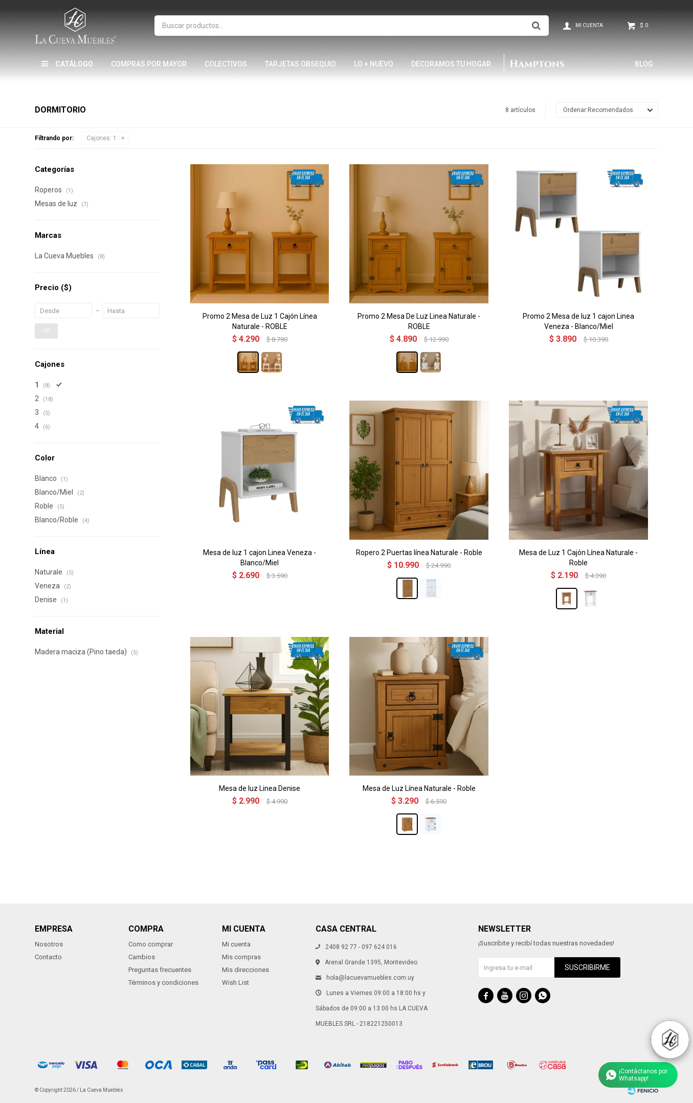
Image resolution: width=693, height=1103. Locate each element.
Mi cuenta (236, 944)
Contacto (48, 957)
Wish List (235, 982)
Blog (644, 64)
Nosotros (49, 944)
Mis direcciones (245, 970)
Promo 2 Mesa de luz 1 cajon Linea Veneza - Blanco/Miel (578, 321)
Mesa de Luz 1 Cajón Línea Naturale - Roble (578, 557)
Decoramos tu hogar (451, 64)
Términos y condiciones (163, 982)
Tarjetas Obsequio (300, 64)
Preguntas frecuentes (159, 970)
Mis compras (241, 957)
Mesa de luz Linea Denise (259, 788)
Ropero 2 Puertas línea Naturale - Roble (419, 552)
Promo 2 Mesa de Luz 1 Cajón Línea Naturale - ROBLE (260, 321)
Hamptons (537, 64)
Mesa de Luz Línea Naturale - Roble (419, 788)
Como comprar (150, 944)
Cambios (141, 957)
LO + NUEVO (373, 64)
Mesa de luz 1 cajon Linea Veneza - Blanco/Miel (259, 557)
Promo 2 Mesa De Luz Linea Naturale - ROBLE (418, 321)
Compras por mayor (149, 64)
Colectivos (226, 64)
